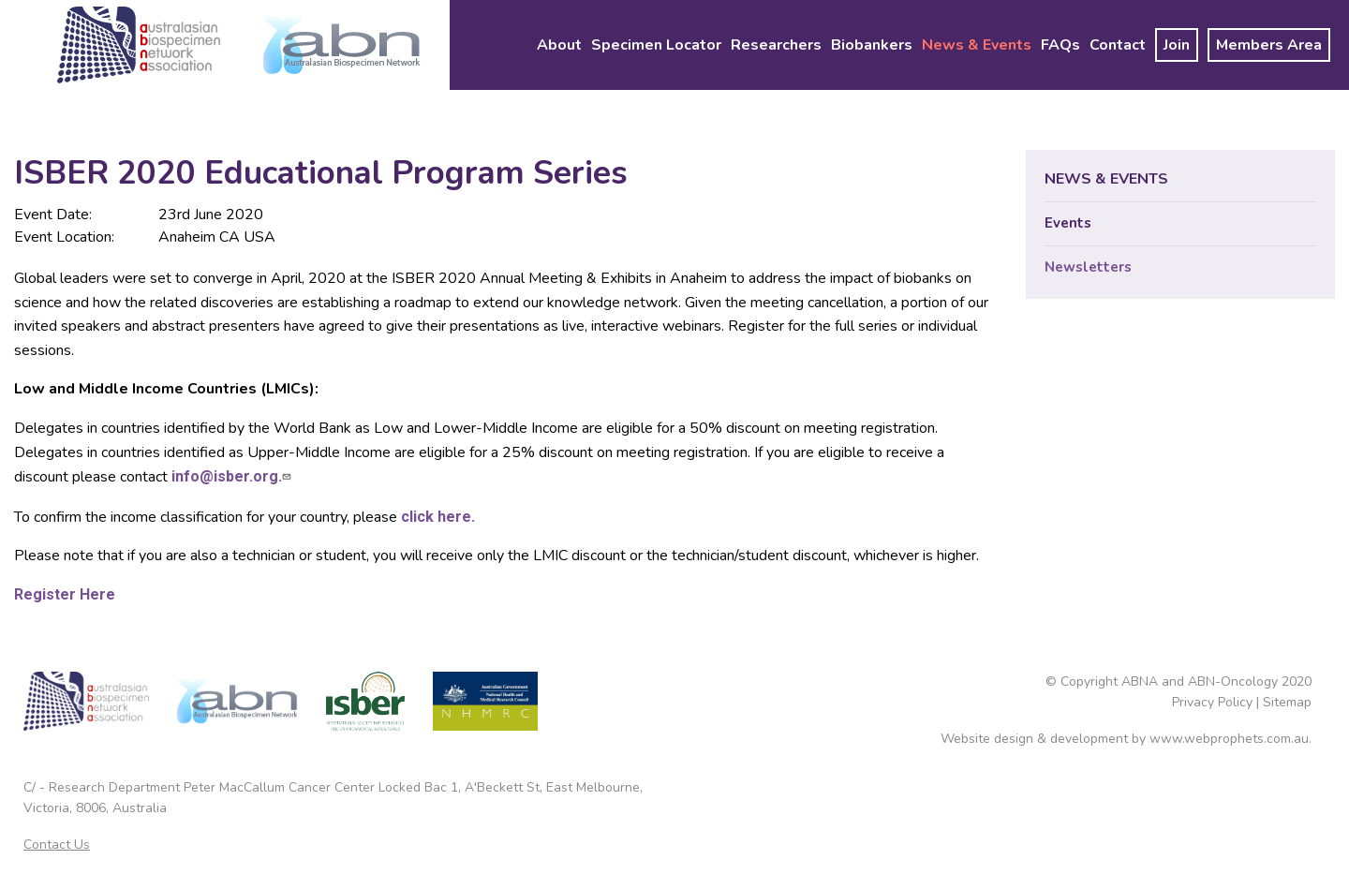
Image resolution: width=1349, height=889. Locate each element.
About (559, 45)
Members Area (1269, 45)
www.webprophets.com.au (1229, 739)
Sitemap (1287, 702)
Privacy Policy (1212, 702)
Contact (1118, 45)
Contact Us (56, 844)
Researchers (776, 45)
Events (1068, 223)
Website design (987, 739)
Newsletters (1088, 267)
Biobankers (871, 45)
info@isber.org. (233, 476)
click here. (438, 517)
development (1089, 739)
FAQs (1060, 45)
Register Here (64, 594)
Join (1177, 45)
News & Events (976, 45)
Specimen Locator (656, 45)
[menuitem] (559, 45)
